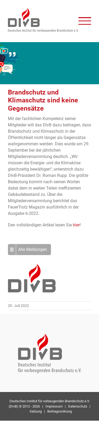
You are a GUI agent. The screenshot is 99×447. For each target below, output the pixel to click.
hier (76, 224)
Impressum (54, 406)
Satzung (36, 411)
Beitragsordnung (59, 411)
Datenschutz (77, 406)
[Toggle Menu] (85, 21)
